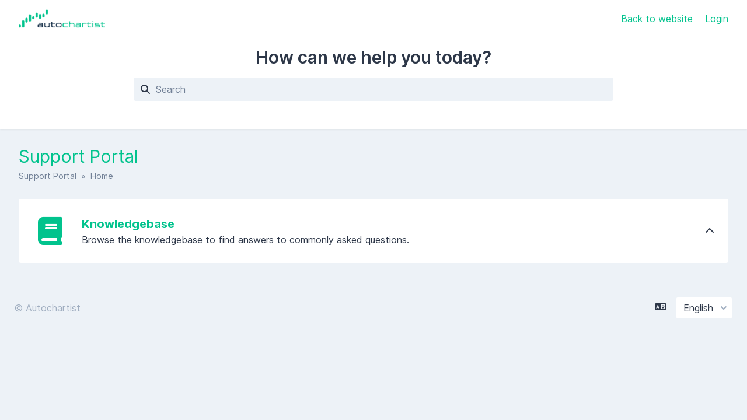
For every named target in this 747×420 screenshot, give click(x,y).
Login (716, 18)
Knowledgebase (128, 224)
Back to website (658, 18)
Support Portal (47, 176)
